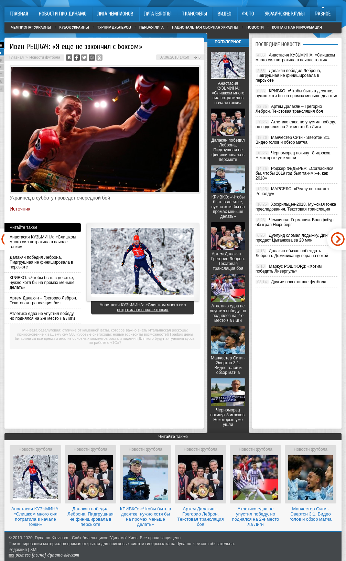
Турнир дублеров (114, 27)
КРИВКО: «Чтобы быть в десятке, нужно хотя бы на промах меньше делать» (42, 282)
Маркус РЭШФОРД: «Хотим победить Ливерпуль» (289, 269)
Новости (255, 27)
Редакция (18, 549)
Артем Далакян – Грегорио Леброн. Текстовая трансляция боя (43, 300)
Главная (16, 57)
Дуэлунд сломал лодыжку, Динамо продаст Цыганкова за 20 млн (295, 238)
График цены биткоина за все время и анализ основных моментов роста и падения (104, 336)
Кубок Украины (74, 27)
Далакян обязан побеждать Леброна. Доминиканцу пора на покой (292, 253)
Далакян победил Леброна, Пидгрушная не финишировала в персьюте (41, 262)
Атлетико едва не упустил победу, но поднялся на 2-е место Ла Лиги (42, 316)
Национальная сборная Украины (205, 27)
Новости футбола (44, 57)
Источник (20, 209)
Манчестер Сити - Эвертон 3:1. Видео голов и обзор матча (228, 365)
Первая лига (151, 27)
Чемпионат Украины (31, 27)
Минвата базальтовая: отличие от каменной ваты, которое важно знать (84, 330)
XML (34, 549)
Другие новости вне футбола (298, 281)
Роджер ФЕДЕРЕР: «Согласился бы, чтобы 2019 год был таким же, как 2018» (294, 173)
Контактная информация (297, 27)
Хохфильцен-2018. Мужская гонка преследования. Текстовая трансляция (296, 207)
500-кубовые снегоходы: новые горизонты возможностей (119, 334)
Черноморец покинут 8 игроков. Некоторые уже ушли (228, 417)
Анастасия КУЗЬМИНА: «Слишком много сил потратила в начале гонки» (43, 242)
